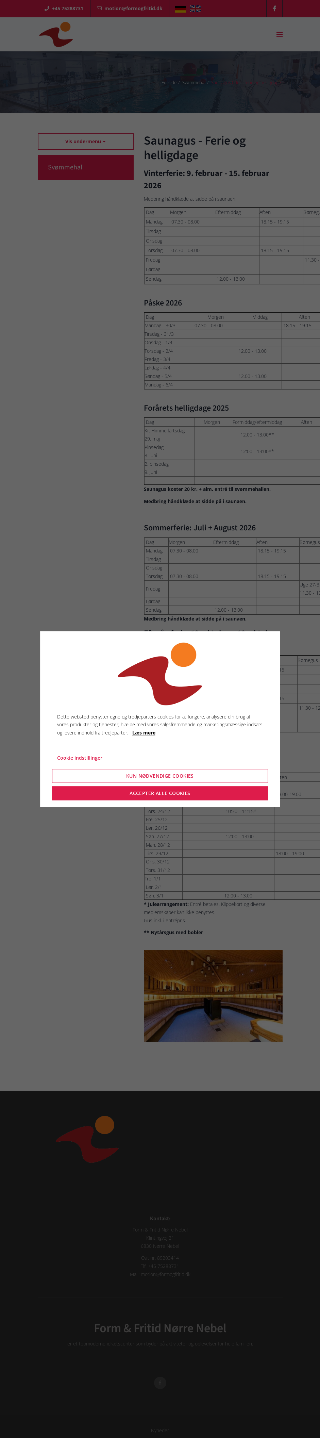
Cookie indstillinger (79, 758)
